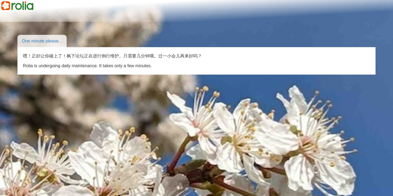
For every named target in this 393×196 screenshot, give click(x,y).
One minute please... (42, 41)
